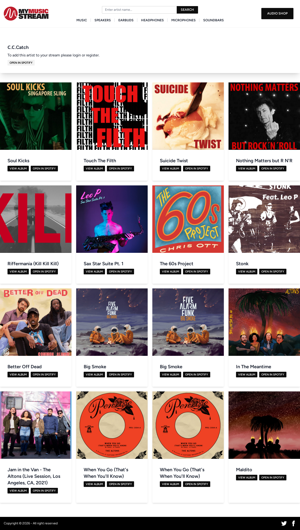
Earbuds (126, 20)
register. (92, 55)
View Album (18, 168)
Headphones (152, 20)
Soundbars (213, 20)
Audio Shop (277, 13)
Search (187, 10)
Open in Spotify (21, 62)
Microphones (183, 20)
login (77, 55)
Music (81, 20)
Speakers (102, 20)
